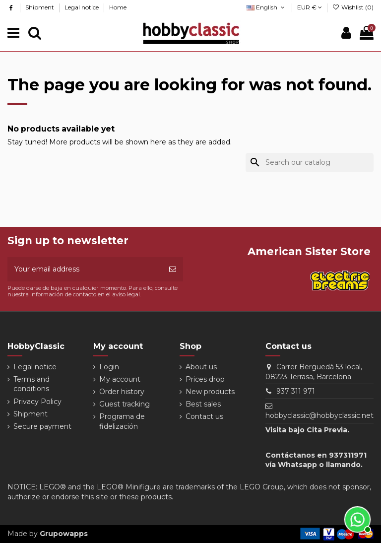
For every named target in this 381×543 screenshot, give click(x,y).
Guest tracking (124, 404)
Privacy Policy (37, 401)
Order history (121, 391)
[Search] (310, 163)
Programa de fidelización (122, 421)
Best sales (203, 404)
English (266, 7)
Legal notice (82, 7)
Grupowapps (64, 533)
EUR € (309, 7)
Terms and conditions (31, 384)
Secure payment (42, 426)
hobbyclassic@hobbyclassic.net (319, 415)
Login (109, 366)
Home (118, 7)
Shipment (40, 7)
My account (119, 379)
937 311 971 (295, 391)
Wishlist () (353, 7)
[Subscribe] (172, 269)
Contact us (204, 416)
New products (210, 391)
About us (201, 366)
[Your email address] (84, 269)
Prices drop (205, 379)
